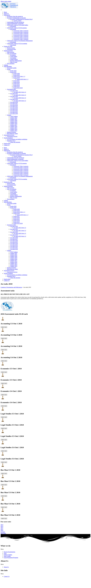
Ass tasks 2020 (14, 96)
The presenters (10, 63)
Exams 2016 (16, 82)
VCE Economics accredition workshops (17, 139)
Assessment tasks (11, 49)
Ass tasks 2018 (14, 102)
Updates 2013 (13, 130)
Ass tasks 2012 (14, 110)
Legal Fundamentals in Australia (15, 23)
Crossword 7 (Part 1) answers (20, 30)
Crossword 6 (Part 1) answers (20, 32)
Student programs (8, 50)
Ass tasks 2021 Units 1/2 (19, 95)
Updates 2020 (13, 120)
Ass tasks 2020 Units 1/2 (19, 98)
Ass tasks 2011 (14, 112)
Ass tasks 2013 (14, 109)
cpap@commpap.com (6, 583)
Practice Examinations (9, 552)
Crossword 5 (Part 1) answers (20, 33)
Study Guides (7, 556)
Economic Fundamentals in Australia (16, 17)
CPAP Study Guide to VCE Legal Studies (17, 25)
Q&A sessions (10, 52)
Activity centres (17, 20)
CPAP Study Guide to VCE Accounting (17, 43)
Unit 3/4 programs (11, 53)
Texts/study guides (11, 67)
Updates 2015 (13, 128)
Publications (7, 15)
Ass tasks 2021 (14, 93)
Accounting (13, 57)
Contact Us (7, 145)
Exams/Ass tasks (8, 46)
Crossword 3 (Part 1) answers (20, 36)
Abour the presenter (15, 142)
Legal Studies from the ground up (15, 22)
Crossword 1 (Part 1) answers (20, 39)
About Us (6, 13)
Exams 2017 (16, 80)
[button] (45, 549)
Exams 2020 (16, 73)
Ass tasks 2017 (14, 103)
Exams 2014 (16, 85)
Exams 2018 (16, 78)
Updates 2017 (13, 125)
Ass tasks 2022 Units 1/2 (19, 92)
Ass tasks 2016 (14, 105)
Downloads (13, 26)
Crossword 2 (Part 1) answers (20, 37)
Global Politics (14, 59)
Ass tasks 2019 (14, 99)
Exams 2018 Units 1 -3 (22, 79)
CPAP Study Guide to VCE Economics (17, 27)
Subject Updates (8, 554)
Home (5, 12)
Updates (6, 65)
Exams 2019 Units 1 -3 (19, 76)
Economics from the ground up (15, 16)
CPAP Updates (14, 116)
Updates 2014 (13, 129)
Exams (8, 69)
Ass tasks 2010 (14, 113)
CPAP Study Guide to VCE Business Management (20, 40)
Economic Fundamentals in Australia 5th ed (21, 19)
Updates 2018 (13, 123)
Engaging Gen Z (11, 140)
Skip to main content (6, 1)
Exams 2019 (16, 75)
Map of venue (13, 62)
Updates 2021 (13, 119)
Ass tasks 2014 (14, 108)
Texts (5, 553)
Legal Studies (13, 56)
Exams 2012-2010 (18, 88)
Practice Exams (11, 47)
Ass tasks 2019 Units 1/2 (19, 100)
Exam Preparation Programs (11, 557)
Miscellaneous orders (12, 133)
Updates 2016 (13, 126)
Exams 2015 (16, 83)
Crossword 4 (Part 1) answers (20, 35)
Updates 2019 (13, 122)
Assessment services (9, 135)
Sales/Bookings (8, 66)
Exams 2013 (16, 86)
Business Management (16, 60)
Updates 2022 (13, 118)
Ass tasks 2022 (14, 90)
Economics (13, 55)
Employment (7, 143)
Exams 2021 (13, 72)
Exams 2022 (13, 70)
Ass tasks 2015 (14, 106)
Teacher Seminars (8, 138)
